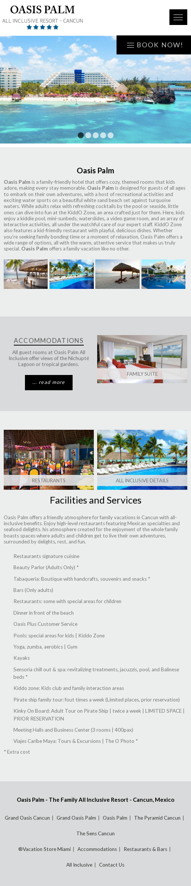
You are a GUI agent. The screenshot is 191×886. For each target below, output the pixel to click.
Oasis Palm (115, 818)
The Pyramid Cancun (157, 818)
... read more (48, 382)
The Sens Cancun (95, 833)
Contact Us (111, 865)
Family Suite (142, 374)
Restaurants (49, 480)
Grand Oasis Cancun (27, 818)
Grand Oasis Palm (76, 818)
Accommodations (97, 849)
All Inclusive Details (142, 480)
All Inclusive (79, 865)
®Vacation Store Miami (44, 849)
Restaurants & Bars (145, 849)
